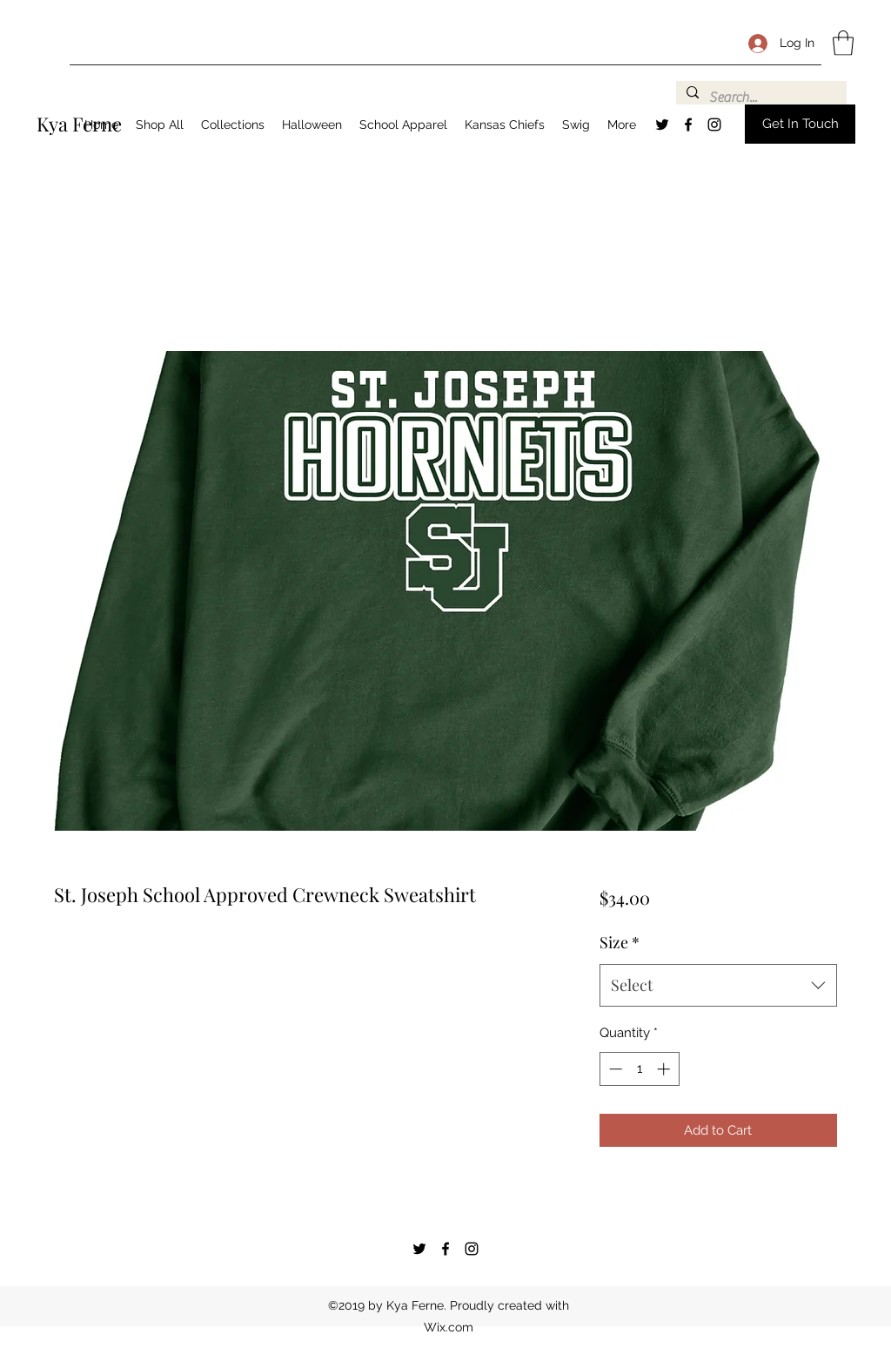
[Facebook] (688, 124)
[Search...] (759, 97)
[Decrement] (614, 1069)
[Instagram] (714, 124)
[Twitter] (662, 124)
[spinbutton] (639, 1069)
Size (620, 942)
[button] (843, 43)
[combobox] (718, 986)
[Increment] (665, 1069)
